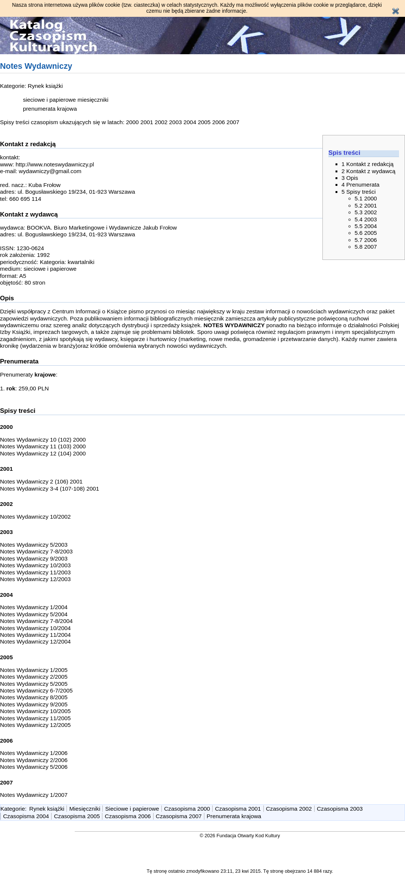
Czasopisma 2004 (26, 816)
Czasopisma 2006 (128, 816)
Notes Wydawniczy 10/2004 (35, 628)
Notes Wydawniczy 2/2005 (34, 676)
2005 (204, 122)
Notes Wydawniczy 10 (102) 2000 (43, 439)
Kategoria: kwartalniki (67, 262)
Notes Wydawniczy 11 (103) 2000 (43, 446)
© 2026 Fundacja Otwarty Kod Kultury (240, 835)
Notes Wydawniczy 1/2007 (34, 795)
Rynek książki (45, 86)
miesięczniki (92, 99)
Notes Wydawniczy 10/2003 (35, 565)
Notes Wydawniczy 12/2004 (35, 641)
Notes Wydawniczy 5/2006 (34, 767)
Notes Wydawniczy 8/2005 (34, 697)
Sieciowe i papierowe (132, 808)
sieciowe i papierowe (49, 99)
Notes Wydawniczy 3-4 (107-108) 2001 (49, 488)
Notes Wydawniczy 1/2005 (34, 670)
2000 (132, 122)
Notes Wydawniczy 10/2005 (35, 711)
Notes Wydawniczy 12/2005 (35, 725)
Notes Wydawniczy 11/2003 (35, 572)
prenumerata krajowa (50, 108)
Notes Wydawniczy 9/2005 (34, 704)
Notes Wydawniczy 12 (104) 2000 (43, 453)
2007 (232, 122)
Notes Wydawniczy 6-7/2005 (36, 690)
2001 (146, 122)
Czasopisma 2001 (238, 808)
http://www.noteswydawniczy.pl (55, 164)
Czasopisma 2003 (340, 808)
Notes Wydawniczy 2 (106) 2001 (41, 481)
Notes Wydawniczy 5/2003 (34, 544)
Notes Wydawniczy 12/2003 (35, 579)
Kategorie (12, 808)
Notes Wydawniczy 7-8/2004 (36, 621)
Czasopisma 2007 (179, 816)
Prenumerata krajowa (234, 816)
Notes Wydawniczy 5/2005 (34, 684)
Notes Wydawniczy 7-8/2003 (36, 551)
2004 (189, 122)
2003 (175, 122)
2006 (218, 122)
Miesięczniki (85, 808)
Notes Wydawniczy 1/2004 (34, 607)
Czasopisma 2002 (289, 808)
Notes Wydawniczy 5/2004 (34, 614)
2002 (161, 122)
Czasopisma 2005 (77, 816)
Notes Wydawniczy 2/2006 (34, 760)
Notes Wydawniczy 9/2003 (34, 558)
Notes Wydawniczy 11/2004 (35, 635)
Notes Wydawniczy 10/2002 (35, 516)
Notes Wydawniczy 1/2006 (34, 753)
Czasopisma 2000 (187, 808)
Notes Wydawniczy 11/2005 (35, 718)
